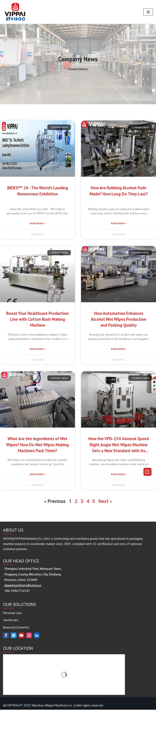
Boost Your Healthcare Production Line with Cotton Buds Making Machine (37, 319)
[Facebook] (6, 668)
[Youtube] (21, 668)
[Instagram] (29, 668)
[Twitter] (13, 668)
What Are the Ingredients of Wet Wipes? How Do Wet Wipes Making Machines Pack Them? (37, 444)
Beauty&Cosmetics (16, 660)
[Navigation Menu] (148, 12)
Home (73, 69)
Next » (105, 501)
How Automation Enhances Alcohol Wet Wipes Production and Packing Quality (118, 319)
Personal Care (12, 645)
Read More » (37, 223)
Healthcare (10, 652)
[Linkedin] (37, 668)
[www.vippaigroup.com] (15, 12)
